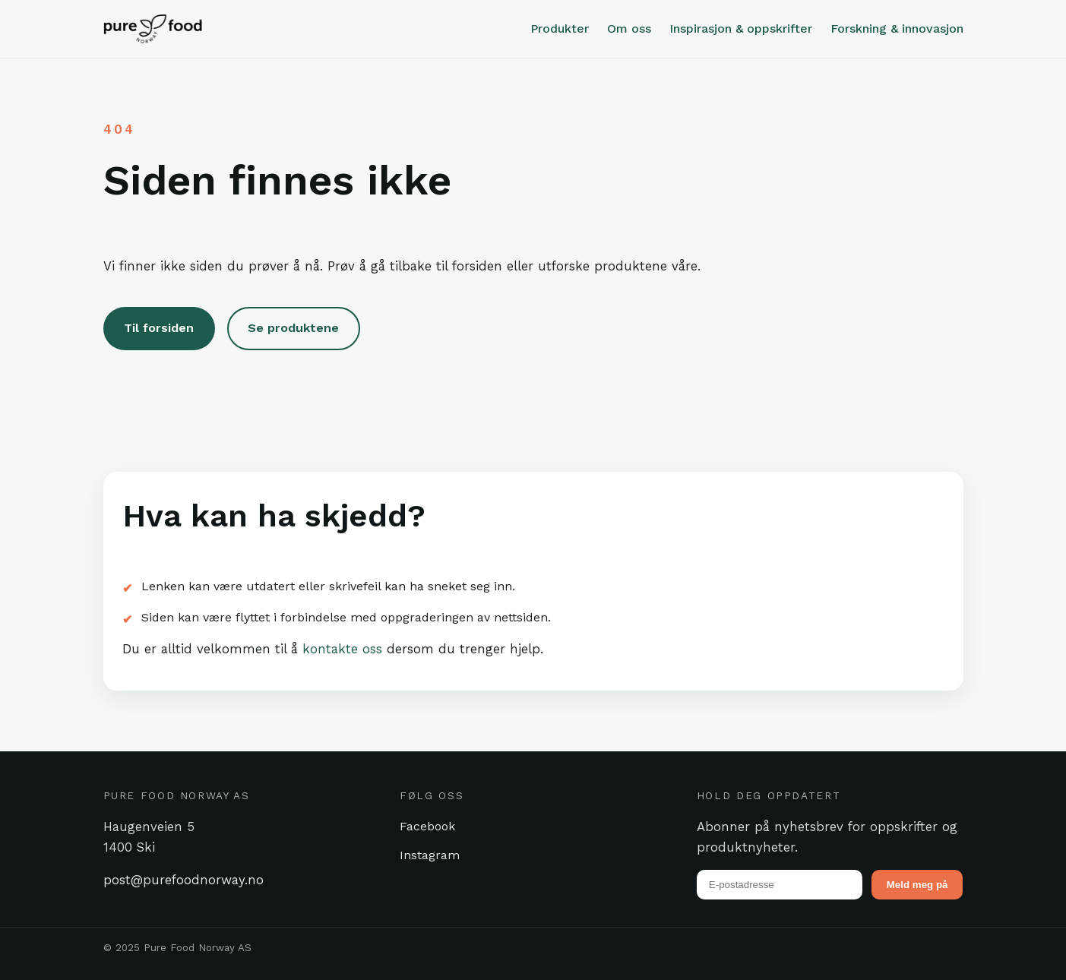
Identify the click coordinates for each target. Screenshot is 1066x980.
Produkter (559, 28)
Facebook (427, 826)
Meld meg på (917, 884)
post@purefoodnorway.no (183, 879)
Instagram (430, 855)
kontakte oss (342, 648)
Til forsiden (159, 328)
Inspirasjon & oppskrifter (740, 28)
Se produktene (293, 328)
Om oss (629, 28)
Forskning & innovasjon (896, 28)
